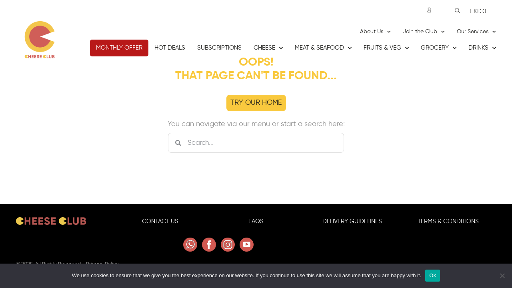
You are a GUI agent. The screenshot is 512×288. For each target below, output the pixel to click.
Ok (432, 275)
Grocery (438, 48)
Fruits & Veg (386, 48)
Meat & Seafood (323, 48)
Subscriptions (219, 48)
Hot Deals (169, 48)
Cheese (268, 48)
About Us (375, 32)
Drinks (482, 48)
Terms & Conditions (448, 225)
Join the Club (424, 32)
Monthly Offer (119, 48)
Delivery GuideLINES (352, 225)
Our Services (476, 32)
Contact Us (160, 225)
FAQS (256, 225)
